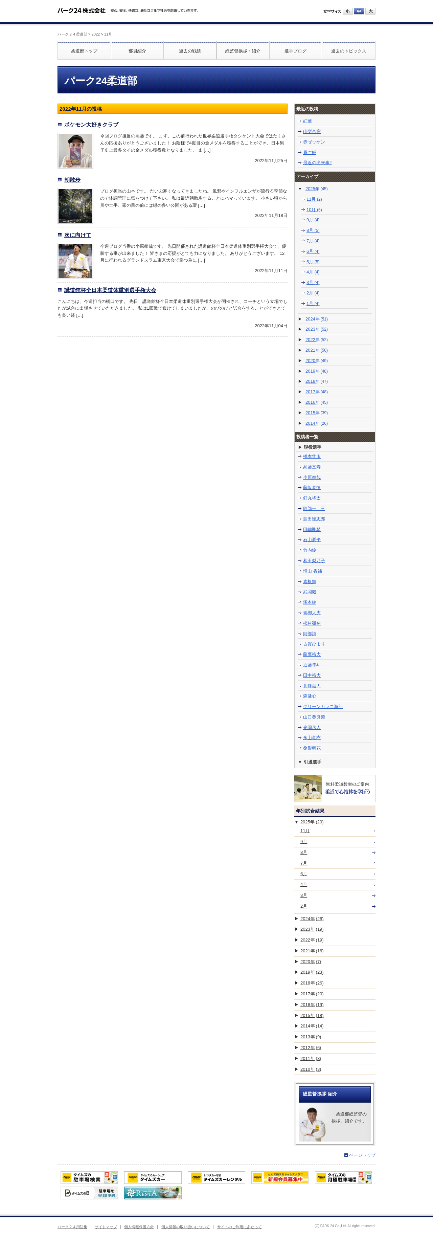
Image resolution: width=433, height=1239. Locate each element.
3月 (313, 282)
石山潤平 (312, 539)
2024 (316, 319)
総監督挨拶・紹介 (242, 50)
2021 (316, 350)
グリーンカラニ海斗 (323, 706)
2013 (310, 1036)
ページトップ (362, 1155)
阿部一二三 (314, 508)
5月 (313, 261)
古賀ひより (314, 643)
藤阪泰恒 (312, 487)
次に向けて (77, 235)
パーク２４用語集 (72, 1227)
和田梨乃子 (314, 560)
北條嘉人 (312, 685)
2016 (316, 402)
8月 (313, 230)
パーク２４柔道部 (72, 34)
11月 (108, 34)
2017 (316, 391)
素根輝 (309, 581)
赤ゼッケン (314, 142)
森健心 (309, 696)
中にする (359, 11)
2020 (316, 360)
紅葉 (307, 121)
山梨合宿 (312, 131)
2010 (310, 1069)
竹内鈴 (309, 550)
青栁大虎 (312, 612)
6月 (313, 251)
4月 (313, 271)
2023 (316, 329)
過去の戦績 (190, 50)
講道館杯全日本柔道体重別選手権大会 (110, 290)
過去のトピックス (348, 50)
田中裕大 (312, 675)
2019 (316, 371)
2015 (316, 412)
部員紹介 (137, 50)
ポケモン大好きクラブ (91, 124)
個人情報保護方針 (139, 1227)
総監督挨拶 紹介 (320, 1094)
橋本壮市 (312, 456)
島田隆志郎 (314, 519)
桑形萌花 (312, 748)
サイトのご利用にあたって (239, 1227)
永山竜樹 (312, 737)
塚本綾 (309, 602)
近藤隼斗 (312, 664)
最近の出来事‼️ (317, 162)
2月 (313, 292)
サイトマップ (106, 1227)
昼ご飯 (309, 152)
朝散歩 (72, 180)
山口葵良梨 (314, 717)
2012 (310, 1047)
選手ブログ (295, 50)
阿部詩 (309, 633)
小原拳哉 (312, 477)
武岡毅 (309, 591)
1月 (313, 303)
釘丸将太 (312, 498)
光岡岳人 (312, 727)
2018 (316, 381)
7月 (313, 240)
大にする (370, 11)
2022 (96, 34)
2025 (316, 188)
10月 (314, 209)
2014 (316, 423)
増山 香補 (312, 571)
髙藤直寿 (312, 466)
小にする (348, 11)
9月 (313, 219)
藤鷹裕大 (312, 654)
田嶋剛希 (312, 529)
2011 (310, 1058)
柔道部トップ (84, 50)
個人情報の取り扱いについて (185, 1227)
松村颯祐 (312, 623)
